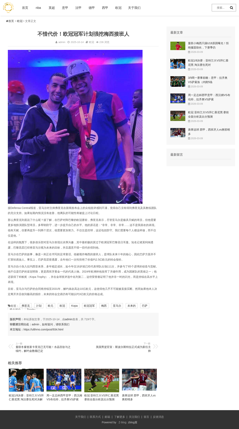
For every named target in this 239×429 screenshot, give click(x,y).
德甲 (92, 7)
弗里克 (26, 305)
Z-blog (122, 422)
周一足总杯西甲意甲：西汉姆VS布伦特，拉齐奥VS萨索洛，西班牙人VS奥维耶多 (64, 399)
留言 (146, 416)
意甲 (65, 7)
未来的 (131, 305)
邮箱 (107, 416)
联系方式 (95, 416)
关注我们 (134, 416)
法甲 (78, 7)
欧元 (50, 305)
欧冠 (118, 7)
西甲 (105, 7)
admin (69, 319)
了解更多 (119, 416)
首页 (25, 7)
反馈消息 (158, 416)
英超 (52, 7)
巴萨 (144, 305)
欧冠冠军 (89, 305)
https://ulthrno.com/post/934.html (43, 329)
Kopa (74, 305)
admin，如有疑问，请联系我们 (50, 324)
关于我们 (134, 7)
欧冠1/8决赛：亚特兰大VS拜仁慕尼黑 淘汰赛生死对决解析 (26, 399)
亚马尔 (117, 305)
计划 (39, 305)
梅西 (104, 305)
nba (38, 7)
